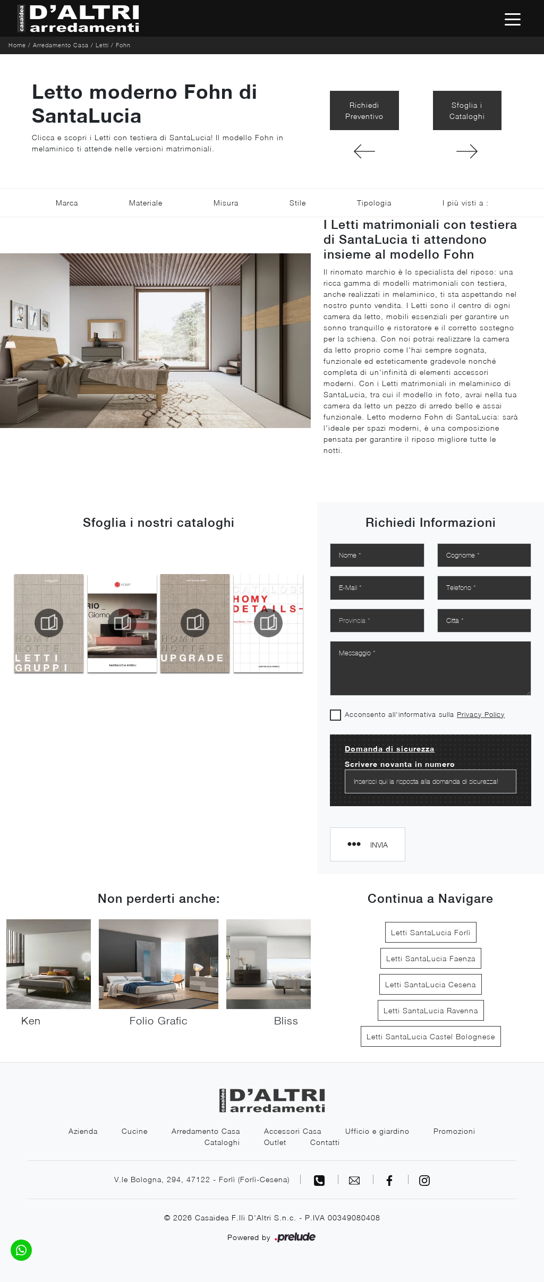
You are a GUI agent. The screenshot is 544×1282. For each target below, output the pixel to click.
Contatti (325, 1142)
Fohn (123, 44)
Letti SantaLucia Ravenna (431, 1010)
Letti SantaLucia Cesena (430, 984)
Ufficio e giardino (377, 1130)
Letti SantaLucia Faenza (430, 958)
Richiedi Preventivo (364, 110)
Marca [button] (67, 202)
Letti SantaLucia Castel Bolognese (431, 1036)
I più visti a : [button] (466, 202)
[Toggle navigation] (512, 18)
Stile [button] (298, 202)
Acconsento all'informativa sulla (425, 714)
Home (17, 44)
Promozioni (454, 1130)
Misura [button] (226, 202)
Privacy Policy (481, 714)
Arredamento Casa (61, 44)
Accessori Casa (292, 1130)
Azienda (83, 1130)
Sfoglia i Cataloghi (467, 110)
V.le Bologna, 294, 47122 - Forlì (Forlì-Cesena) (202, 1179)
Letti (102, 44)
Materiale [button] (146, 202)
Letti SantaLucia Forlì (431, 932)
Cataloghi (222, 1142)
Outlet (275, 1142)
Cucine (135, 1130)
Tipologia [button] (374, 202)
